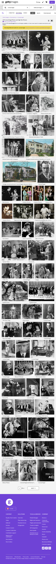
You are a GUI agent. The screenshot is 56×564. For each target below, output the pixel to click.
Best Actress (5, 202)
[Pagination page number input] (19, 488)
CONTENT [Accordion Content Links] (9, 514)
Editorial (8, 522)
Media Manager (34, 517)
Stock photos (9, 539)
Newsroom (45, 526)
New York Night (6, 338)
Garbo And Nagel (27, 458)
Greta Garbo (26, 320)
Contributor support (11, 533)
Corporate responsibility (45, 521)
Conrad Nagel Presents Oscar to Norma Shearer (42, 52)
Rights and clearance (35, 520)
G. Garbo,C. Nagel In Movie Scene (35, 113)
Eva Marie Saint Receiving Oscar (10, 93)
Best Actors (18, 416)
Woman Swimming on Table (36, 137)
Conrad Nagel (25, 70)
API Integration (34, 528)
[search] (6, 7)
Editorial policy (17, 556)
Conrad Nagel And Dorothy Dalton (11, 70)
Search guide (33, 530)
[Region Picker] (11, 508)
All (32, 13)
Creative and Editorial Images (42, 27)
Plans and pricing (22, 520)
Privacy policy (26, 556)
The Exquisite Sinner (41, 376)
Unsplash (44, 536)
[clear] (28, 7)
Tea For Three (5, 261)
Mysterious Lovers (7, 439)
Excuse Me (31, 261)
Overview (20, 517)
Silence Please (5, 482)
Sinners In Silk (27, 338)
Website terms (9, 556)
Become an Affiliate (47, 541)
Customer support (46, 544)
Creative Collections (11, 530)
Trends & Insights (34, 525)
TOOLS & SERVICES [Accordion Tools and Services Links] (35, 514)
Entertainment (47, 13)
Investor (44, 529)
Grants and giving (46, 531)
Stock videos (9, 541)
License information (35, 556)
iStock (43, 534)
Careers (44, 524)
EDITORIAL (19, 13)
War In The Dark (39, 238)
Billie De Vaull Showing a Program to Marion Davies (15, 137)
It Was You (5, 279)
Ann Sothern (5, 238)
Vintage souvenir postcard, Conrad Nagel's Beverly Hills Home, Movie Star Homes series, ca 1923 (26, 184)
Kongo (37, 279)
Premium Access (22, 522)
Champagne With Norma (42, 416)
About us (44, 517)
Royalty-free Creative (11, 517)
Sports (38, 13)
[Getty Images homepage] (11, 2)
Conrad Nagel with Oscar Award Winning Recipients (15, 52)
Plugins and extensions (35, 522)
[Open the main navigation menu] (3, 2)
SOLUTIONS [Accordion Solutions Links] (21, 514)
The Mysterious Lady (7, 458)
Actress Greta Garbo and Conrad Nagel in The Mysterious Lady (18, 113)
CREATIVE (11, 13)
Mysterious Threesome (35, 439)
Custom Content (10, 528)
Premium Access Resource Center (34, 533)
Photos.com (45, 539)
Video (7, 520)
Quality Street (5, 302)
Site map (43, 556)
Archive (8, 525)
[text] (17, 7)
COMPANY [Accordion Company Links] (45, 514)
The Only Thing (6, 320)
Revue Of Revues (19, 376)
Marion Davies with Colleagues (10, 159)
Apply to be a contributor (9, 536)
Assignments (21, 525)
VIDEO (25, 13)
